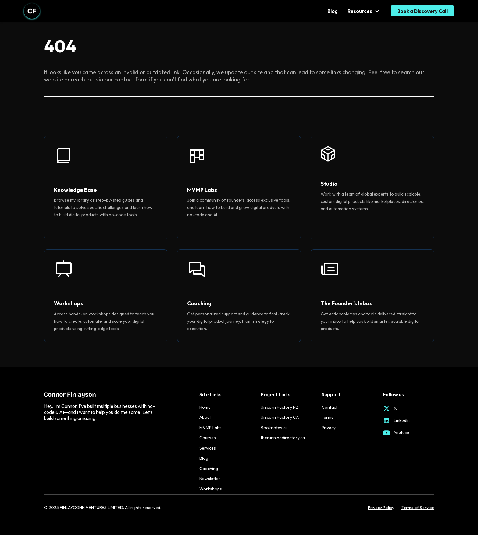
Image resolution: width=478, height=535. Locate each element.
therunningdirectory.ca (283, 437)
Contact (329, 407)
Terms (328, 417)
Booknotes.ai (274, 427)
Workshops (210, 489)
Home (205, 407)
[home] (32, 11)
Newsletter (209, 478)
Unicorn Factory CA (280, 417)
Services (207, 448)
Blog (332, 11)
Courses (207, 437)
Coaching (208, 468)
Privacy (329, 427)
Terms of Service (417, 507)
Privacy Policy (381, 507)
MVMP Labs (210, 427)
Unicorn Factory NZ (279, 407)
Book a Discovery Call (422, 11)
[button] (364, 10)
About (205, 417)
